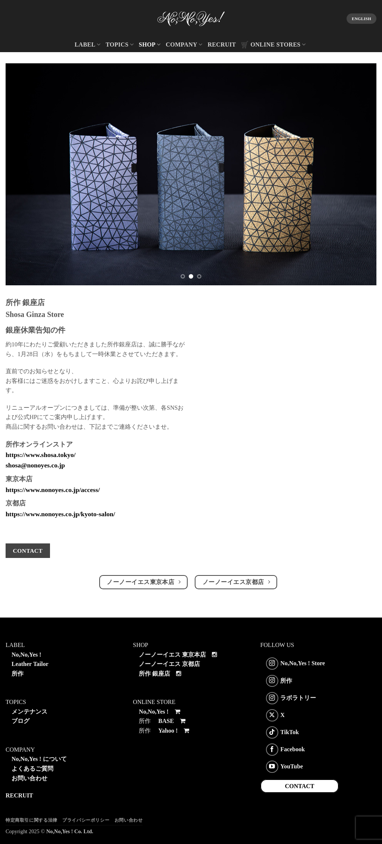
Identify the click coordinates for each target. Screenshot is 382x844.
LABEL (87, 44)
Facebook (292, 749)
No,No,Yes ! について (39, 759)
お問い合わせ (29, 778)
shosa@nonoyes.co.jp (35, 465)
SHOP (149, 44)
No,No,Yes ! (26, 654)
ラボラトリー (298, 697)
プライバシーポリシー (85, 820)
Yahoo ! (174, 730)
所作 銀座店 (154, 673)
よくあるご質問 (32, 768)
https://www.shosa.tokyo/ (41, 455)
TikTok (289, 732)
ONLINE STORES (273, 44)
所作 (18, 673)
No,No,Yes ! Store (302, 663)
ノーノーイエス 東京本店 (172, 654)
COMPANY (184, 44)
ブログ (20, 721)
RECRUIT (221, 44)
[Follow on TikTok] (272, 732)
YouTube (291, 766)
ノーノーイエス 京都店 (169, 664)
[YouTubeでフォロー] (272, 767)
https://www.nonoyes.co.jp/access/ (53, 490)
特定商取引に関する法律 (31, 820)
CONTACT (299, 786)
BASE (172, 721)
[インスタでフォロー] (272, 663)
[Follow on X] (272, 715)
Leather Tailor (30, 664)
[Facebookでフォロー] (272, 749)
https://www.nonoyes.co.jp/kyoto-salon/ (60, 514)
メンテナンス (29, 711)
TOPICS (120, 44)
